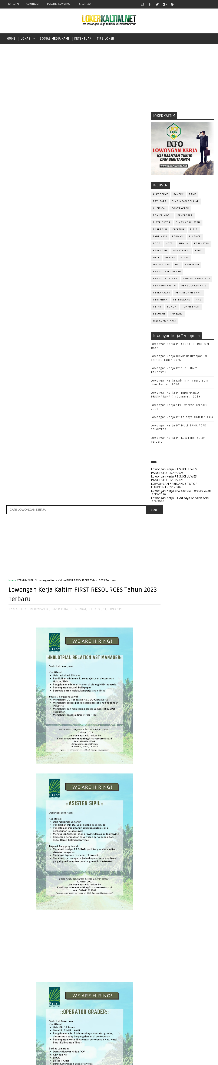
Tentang (13, 4)
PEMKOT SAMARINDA (196, 279)
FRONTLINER (161, 696)
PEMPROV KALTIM (164, 286)
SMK (158, 624)
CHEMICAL (159, 209)
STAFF (175, 773)
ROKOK (172, 307)
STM (158, 638)
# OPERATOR (133, 898)
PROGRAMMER (185, 731)
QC (195, 745)
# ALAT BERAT (27, 898)
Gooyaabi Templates (79, 1058)
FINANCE (195, 237)
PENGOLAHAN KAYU (194, 286)
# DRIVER (78, 898)
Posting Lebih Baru (22, 949)
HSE (201, 696)
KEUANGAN (160, 251)
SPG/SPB (159, 773)
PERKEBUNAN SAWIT (188, 293)
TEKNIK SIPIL (26, 186)
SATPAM (195, 759)
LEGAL (199, 251)
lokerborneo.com (149, 1058)
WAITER (173, 787)
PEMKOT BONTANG (165, 279)
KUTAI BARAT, (78, 214)
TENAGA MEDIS (177, 780)
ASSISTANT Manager (167, 668)
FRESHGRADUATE (168, 594)
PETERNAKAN (181, 300)
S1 (157, 609)
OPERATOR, (94, 214)
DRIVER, (55, 214)
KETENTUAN (83, 38)
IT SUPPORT (161, 703)
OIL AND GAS (161, 265)
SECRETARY (160, 766)
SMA (158, 616)
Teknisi (158, 787)
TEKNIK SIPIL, (115, 214)
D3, (48, 214)
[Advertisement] (109, 77)
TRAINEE (197, 780)
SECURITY (179, 766)
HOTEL (170, 244)
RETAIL (157, 307)
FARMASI (178, 237)
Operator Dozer (165, 724)
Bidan (190, 668)
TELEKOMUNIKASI (164, 321)
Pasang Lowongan (59, 4)
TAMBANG (176, 314)
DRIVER (195, 682)
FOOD (157, 244)
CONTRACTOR (180, 209)
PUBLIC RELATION (182, 738)
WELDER (189, 787)
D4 (157, 587)
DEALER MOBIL (162, 216)
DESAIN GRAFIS (195, 675)
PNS (198, 300)
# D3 (65, 898)
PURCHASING (161, 745)
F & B (194, 230)
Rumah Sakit (191, 307)
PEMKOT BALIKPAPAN (167, 272)
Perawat (182, 745)
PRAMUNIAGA (161, 731)
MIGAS (185, 258)
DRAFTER (179, 682)
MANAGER (193, 703)
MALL (156, 258)
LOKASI (26, 38)
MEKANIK (180, 710)
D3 (157, 579)
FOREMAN (200, 689)
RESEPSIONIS (162, 759)
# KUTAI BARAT (111, 898)
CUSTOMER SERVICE (166, 675)
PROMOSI (159, 738)
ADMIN (157, 661)
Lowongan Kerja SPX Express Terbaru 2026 (181, 492)
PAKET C (161, 601)
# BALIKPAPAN (49, 898)
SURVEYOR (191, 773)
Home (11, 38)
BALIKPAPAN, (37, 214)
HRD (190, 696)
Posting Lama (134, 949)
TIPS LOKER (105, 38)
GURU (178, 696)
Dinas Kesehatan (188, 223)
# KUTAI (93, 898)
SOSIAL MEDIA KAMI (54, 38)
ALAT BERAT (160, 195)
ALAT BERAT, (20, 214)
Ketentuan (33, 4)
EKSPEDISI (160, 230)
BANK (192, 195)
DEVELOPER (185, 216)
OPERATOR (160, 717)
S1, (105, 214)
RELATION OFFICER (165, 752)
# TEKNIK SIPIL (23, 903)
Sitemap (85, 4)
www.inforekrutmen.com (168, 814)
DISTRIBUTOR (162, 223)
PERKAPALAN (161, 293)
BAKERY (179, 195)
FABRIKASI (160, 237)
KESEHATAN (201, 244)
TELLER (157, 780)
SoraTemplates (31, 1058)
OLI (177, 265)
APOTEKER (194, 661)
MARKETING (160, 710)
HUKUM (184, 244)
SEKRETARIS (199, 766)
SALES (180, 759)
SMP (158, 631)
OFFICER (196, 710)
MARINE (170, 258)
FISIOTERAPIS (180, 689)
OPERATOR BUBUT (184, 717)
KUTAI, (65, 214)
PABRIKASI (192, 265)
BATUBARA (159, 202)
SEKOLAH (159, 314)
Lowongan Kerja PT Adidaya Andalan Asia (182, 418)
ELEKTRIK (178, 230)
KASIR (178, 703)
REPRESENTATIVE (195, 752)
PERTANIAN (160, 300)
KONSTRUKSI (181, 251)
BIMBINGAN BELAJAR (185, 202)
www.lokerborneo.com (166, 811)
